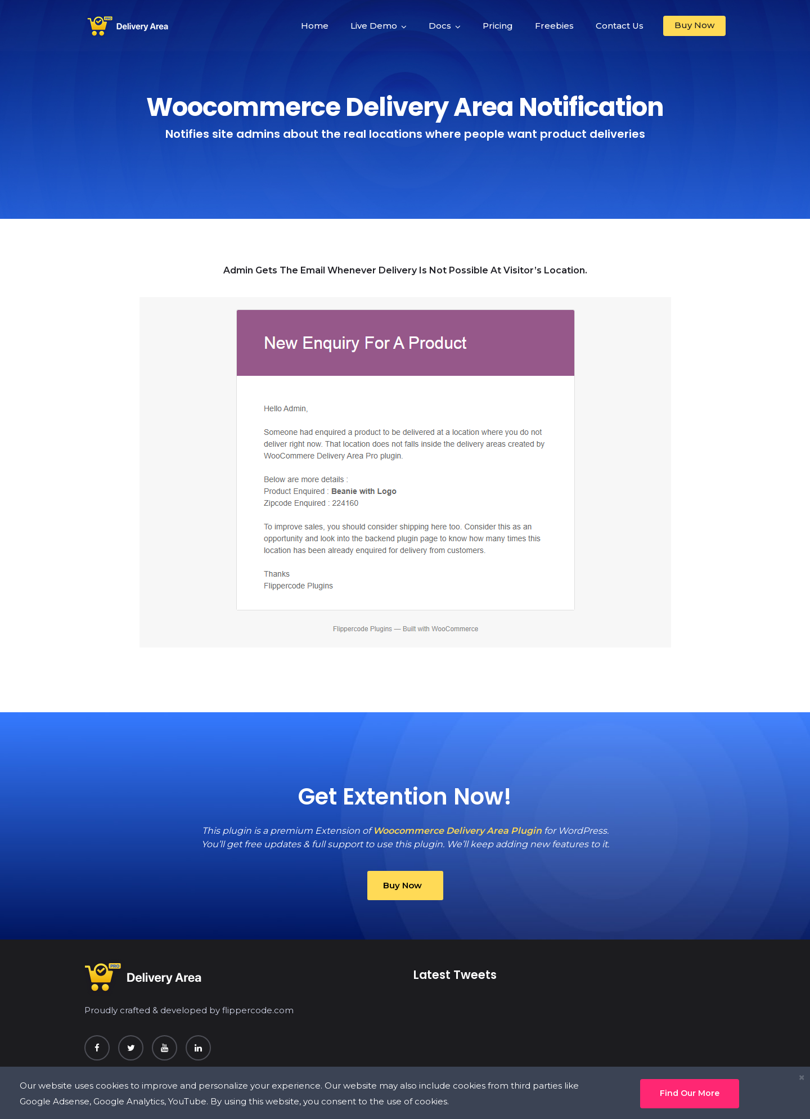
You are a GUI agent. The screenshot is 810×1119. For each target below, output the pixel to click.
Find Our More (689, 1093)
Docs (440, 25)
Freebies (554, 25)
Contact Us (620, 25)
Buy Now (694, 25)
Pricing (498, 25)
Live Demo (373, 25)
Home (314, 25)
